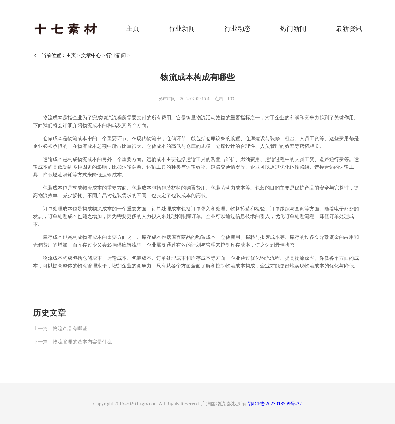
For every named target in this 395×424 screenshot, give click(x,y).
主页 (132, 28)
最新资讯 (349, 28)
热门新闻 (293, 28)
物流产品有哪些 (70, 328)
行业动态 (237, 28)
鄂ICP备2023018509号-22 (275, 403)
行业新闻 (182, 28)
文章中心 (91, 55)
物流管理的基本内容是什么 (82, 341)
